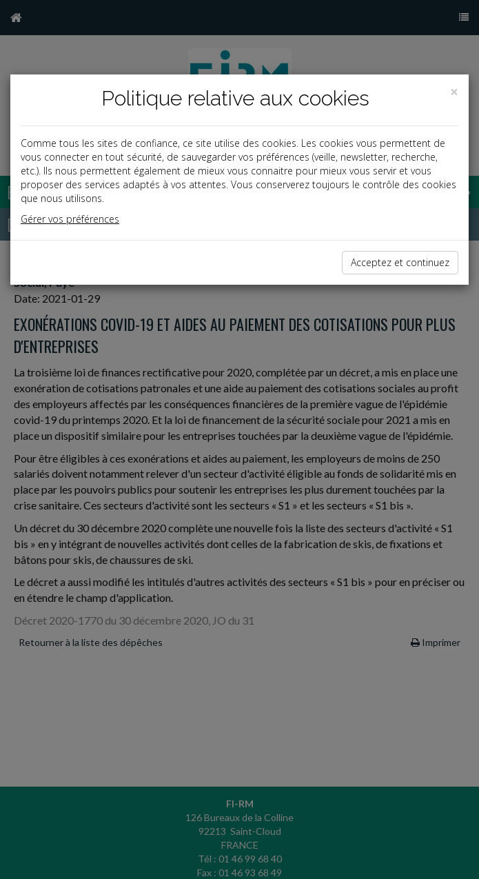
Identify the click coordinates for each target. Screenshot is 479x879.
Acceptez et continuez (400, 262)
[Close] (454, 92)
